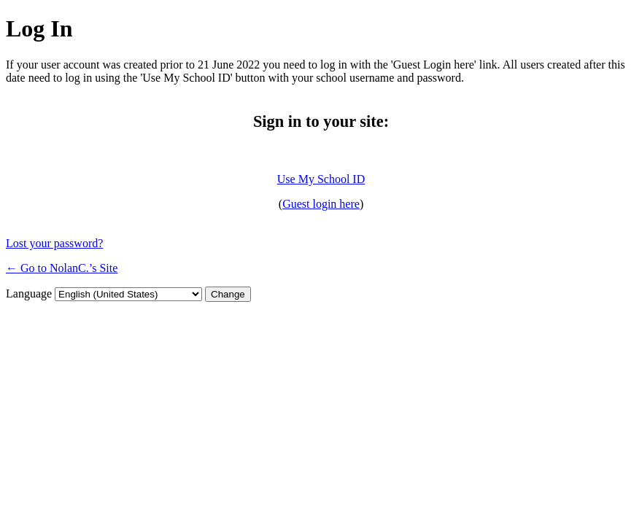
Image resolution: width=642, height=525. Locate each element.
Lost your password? (54, 243)
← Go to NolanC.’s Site (61, 268)
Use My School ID (321, 179)
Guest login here (321, 204)
